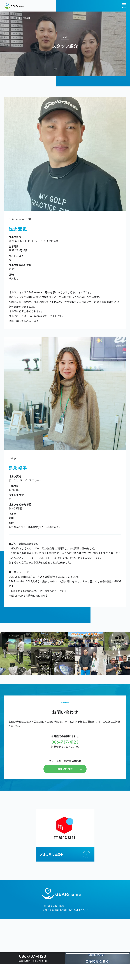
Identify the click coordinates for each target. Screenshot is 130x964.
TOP (6, 18)
